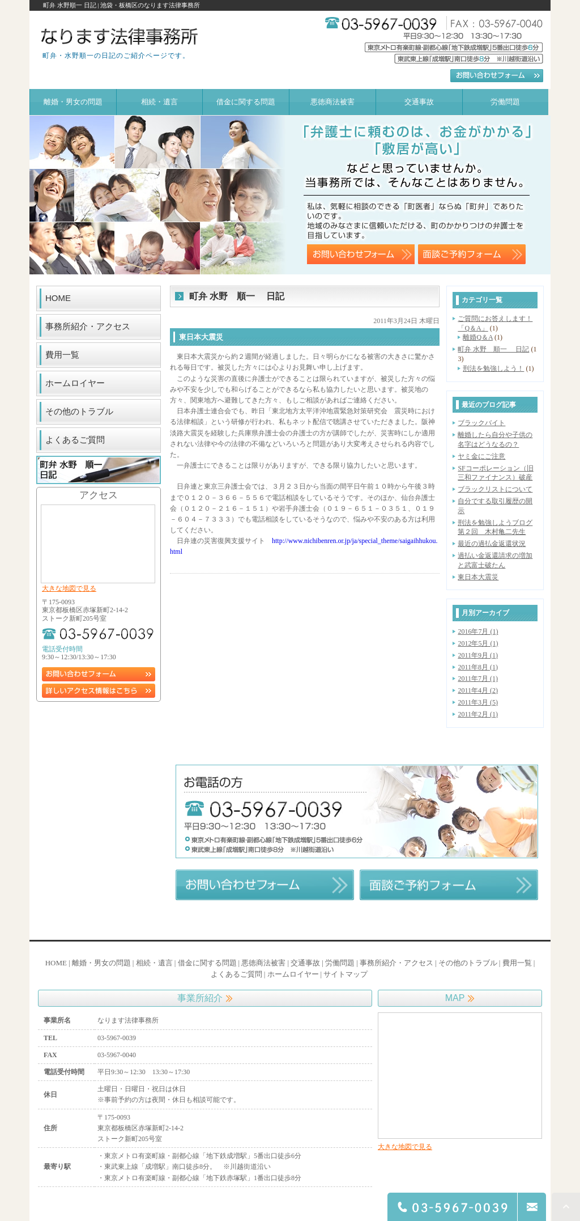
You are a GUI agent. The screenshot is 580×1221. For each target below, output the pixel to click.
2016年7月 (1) (478, 631)
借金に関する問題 (207, 963)
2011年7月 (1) (478, 678)
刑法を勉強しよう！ (493, 368)
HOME (58, 298)
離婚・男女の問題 (101, 963)
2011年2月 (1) (478, 714)
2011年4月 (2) (478, 690)
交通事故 (305, 963)
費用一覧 (62, 354)
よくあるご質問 (75, 439)
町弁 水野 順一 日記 (493, 349)
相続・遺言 (154, 963)
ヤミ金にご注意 (481, 456)
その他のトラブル (79, 411)
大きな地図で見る (69, 588)
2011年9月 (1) (478, 655)
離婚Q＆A (478, 337)
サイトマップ (345, 974)
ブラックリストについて (495, 489)
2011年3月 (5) (478, 702)
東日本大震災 (478, 577)
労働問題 (340, 963)
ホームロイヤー (75, 383)
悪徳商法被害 (263, 963)
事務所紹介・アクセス (87, 326)
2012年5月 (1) (478, 643)
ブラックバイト (481, 423)
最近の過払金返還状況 (492, 544)
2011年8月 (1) (478, 667)
